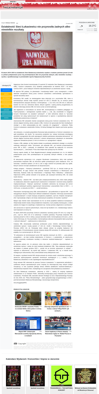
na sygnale (6, 98)
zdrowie (6, 110)
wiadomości (6, 90)
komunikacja (6, 102)
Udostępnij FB (6, 85)
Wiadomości (39, 1)
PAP (17, 23)
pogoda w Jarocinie (87, 22)
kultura (6, 106)
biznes (6, 118)
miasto (6, 94)
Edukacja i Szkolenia (10, 22)
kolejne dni (80, 29)
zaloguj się (93, 1)
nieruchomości (7, 114)
